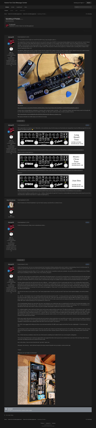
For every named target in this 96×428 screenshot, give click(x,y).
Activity (12, 7)
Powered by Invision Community (48, 426)
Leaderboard (19, 7)
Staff (16, 10)
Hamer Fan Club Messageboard (26, 25)
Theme (42, 423)
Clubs (25, 7)
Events (11, 10)
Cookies (53, 423)
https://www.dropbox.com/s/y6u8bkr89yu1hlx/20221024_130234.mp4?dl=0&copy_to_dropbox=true (39, 114)
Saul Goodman (11, 200)
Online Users (22, 10)
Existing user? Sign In (79, 2)
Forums (6, 10)
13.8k (11, 52)
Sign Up (88, 2)
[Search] (78, 7)
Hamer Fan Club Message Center (15, 3)
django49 (13, 24)
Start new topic (87, 30)
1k (11, 215)
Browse (7, 8)
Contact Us (48, 423)
